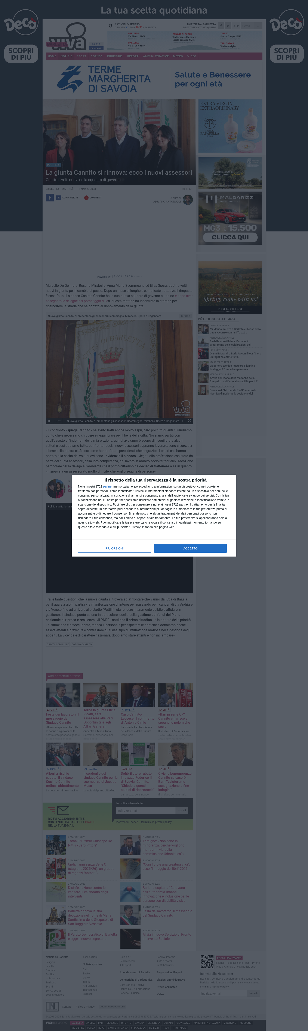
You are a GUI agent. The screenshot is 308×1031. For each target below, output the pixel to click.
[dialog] (154, 516)
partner (108, 486)
